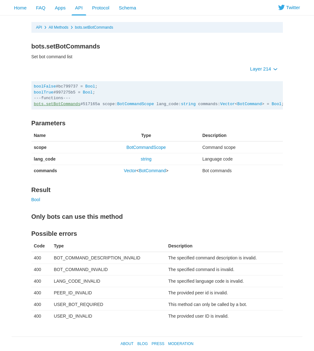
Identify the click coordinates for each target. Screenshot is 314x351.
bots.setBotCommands (94, 27)
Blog (142, 344)
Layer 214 (264, 68)
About (127, 344)
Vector (227, 104)
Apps (60, 7)
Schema (127, 7)
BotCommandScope (135, 104)
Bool (90, 86)
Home (20, 7)
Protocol (100, 7)
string (188, 104)
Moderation (180, 344)
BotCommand (249, 104)
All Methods (59, 27)
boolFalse (45, 86)
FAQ (41, 7)
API (79, 7)
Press (157, 344)
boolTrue (43, 92)
